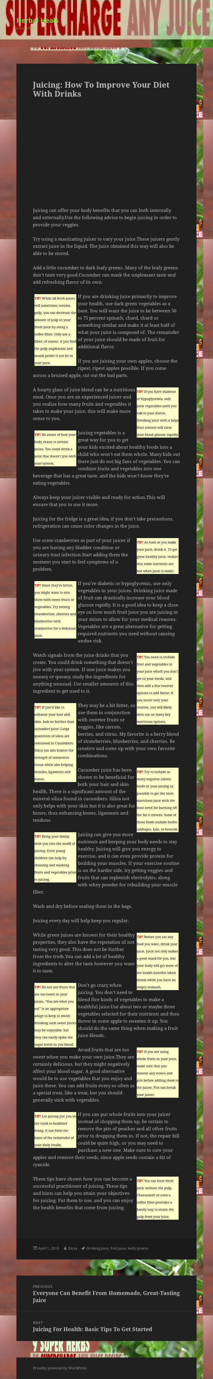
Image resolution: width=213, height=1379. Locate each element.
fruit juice (118, 1248)
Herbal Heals (37, 20)
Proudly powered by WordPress (59, 1368)
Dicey (72, 1248)
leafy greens (138, 1248)
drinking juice (97, 1248)
